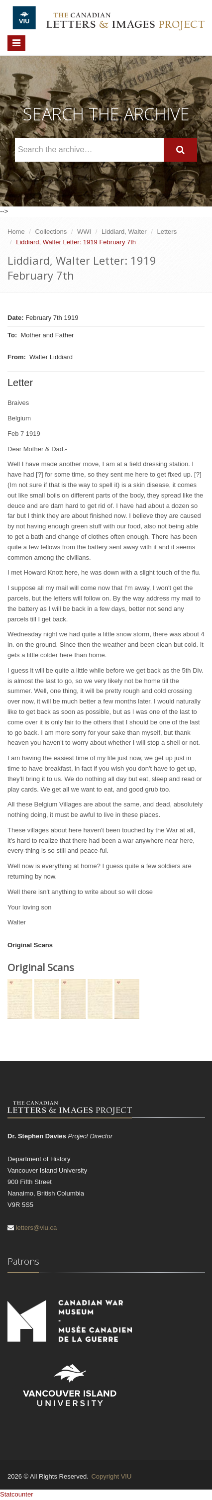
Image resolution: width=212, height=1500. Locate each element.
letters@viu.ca (36, 1227)
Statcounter (16, 1494)
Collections (51, 231)
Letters (167, 231)
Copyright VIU (111, 1476)
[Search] (180, 150)
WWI (84, 231)
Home (16, 231)
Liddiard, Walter (124, 231)
